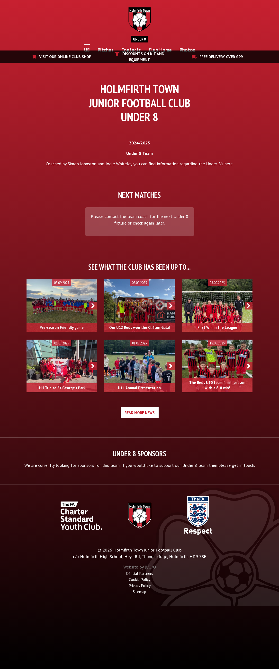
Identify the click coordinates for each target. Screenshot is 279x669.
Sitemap (139, 654)
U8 (87, 50)
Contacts (131, 50)
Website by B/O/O (139, 631)
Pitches (106, 50)
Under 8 (139, 39)
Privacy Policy (140, 648)
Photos (187, 50)
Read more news (140, 476)
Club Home (160, 50)
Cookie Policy (139, 642)
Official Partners (139, 637)
